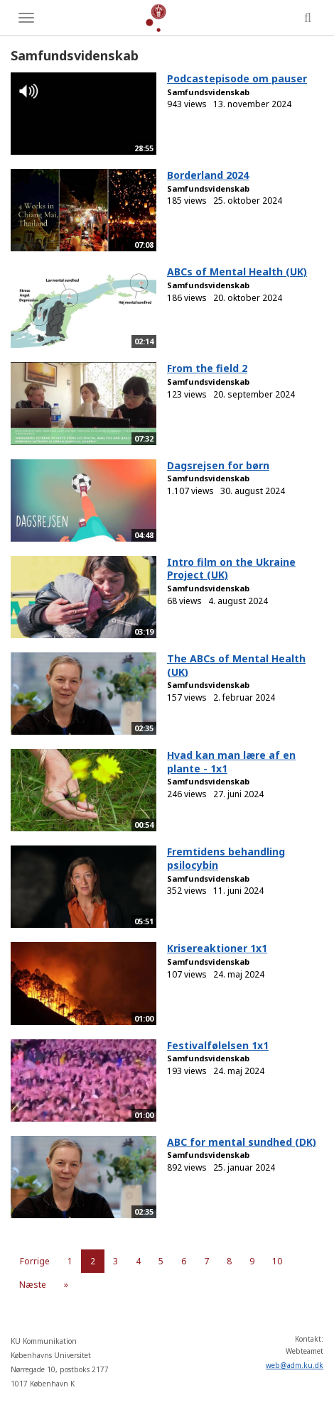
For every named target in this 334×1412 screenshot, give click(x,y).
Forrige (35, 1261)
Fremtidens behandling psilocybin (226, 858)
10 (277, 1261)
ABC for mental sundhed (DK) (241, 1142)
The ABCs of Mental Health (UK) (236, 665)
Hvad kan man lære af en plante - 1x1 (231, 761)
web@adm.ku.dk (294, 1365)
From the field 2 (207, 368)
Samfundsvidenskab (208, 92)
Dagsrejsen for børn (218, 465)
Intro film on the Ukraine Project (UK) (231, 568)
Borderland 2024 (208, 175)
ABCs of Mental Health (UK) (237, 271)
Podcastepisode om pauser (237, 78)
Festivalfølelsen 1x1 (218, 1045)
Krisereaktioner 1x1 (217, 948)
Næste (32, 1285)
